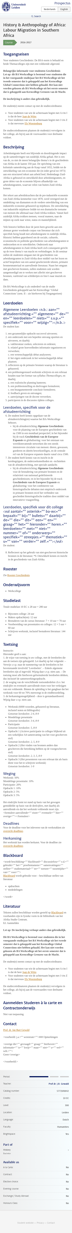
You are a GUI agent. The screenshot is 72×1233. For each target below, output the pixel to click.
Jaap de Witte (29, 116)
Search (37, 16)
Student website (25, 1222)
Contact (51, 1222)
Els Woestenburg (33, 123)
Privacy (40, 1222)
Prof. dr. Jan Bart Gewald (16, 1030)
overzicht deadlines (13, 831)
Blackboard (9, 875)
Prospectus (62, 3)
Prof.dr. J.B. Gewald (59, 1083)
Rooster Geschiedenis (18, 575)
